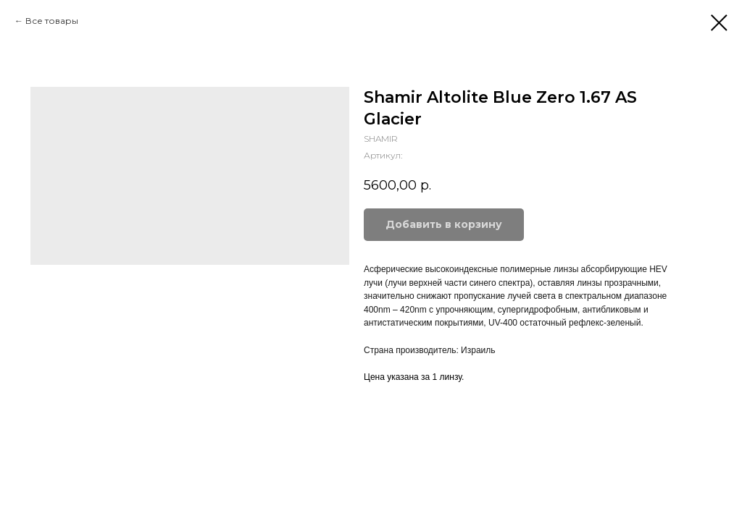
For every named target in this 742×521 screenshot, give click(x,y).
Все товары (51, 20)
